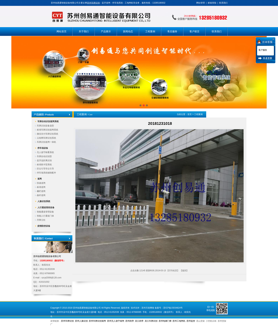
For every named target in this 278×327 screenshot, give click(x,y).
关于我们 (84, 31)
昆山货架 (200, 321)
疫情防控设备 (43, 226)
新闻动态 (128, 31)
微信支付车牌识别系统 (47, 134)
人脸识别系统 (43, 201)
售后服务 (172, 31)
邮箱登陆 (212, 3)
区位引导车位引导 (45, 168)
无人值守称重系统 (45, 152)
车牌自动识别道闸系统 (48, 121)
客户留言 (194, 31)
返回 (184, 270)
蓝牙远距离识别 (44, 160)
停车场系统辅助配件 (46, 172)
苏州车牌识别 (93, 3)
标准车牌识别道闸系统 (47, 130)
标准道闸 (41, 187)
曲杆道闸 (41, 195)
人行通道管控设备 (45, 207)
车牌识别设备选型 (45, 125)
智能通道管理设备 (45, 212)
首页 (189, 114)
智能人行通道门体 (45, 216)
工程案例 (150, 31)
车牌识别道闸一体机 (46, 142)
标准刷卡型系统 (44, 164)
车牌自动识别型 (44, 156)
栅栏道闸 (41, 191)
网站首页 (61, 31)
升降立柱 (41, 220)
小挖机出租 (211, 321)
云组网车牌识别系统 (46, 138)
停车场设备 (42, 148)
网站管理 (200, 3)
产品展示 (106, 31)
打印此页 (173, 270)
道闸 (39, 179)
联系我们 (223, 3)
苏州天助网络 (147, 308)
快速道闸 (41, 183)
